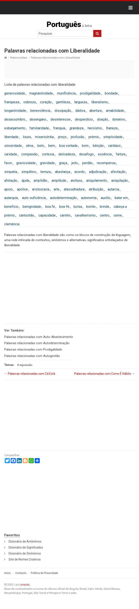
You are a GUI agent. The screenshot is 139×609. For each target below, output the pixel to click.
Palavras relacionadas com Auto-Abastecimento (38, 337)
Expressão (26, 365)
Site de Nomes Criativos (25, 559)
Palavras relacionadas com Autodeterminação (37, 343)
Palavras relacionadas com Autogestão (32, 356)
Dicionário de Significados (26, 547)
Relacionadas (18, 57)
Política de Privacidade (44, 573)
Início (7, 573)
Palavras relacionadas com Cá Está (29, 373)
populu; (25, 584)
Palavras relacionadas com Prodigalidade (33, 349)
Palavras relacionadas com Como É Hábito (104, 373)
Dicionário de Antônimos (25, 541)
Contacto (21, 573)
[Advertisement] (69, 69)
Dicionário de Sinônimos (25, 553)
